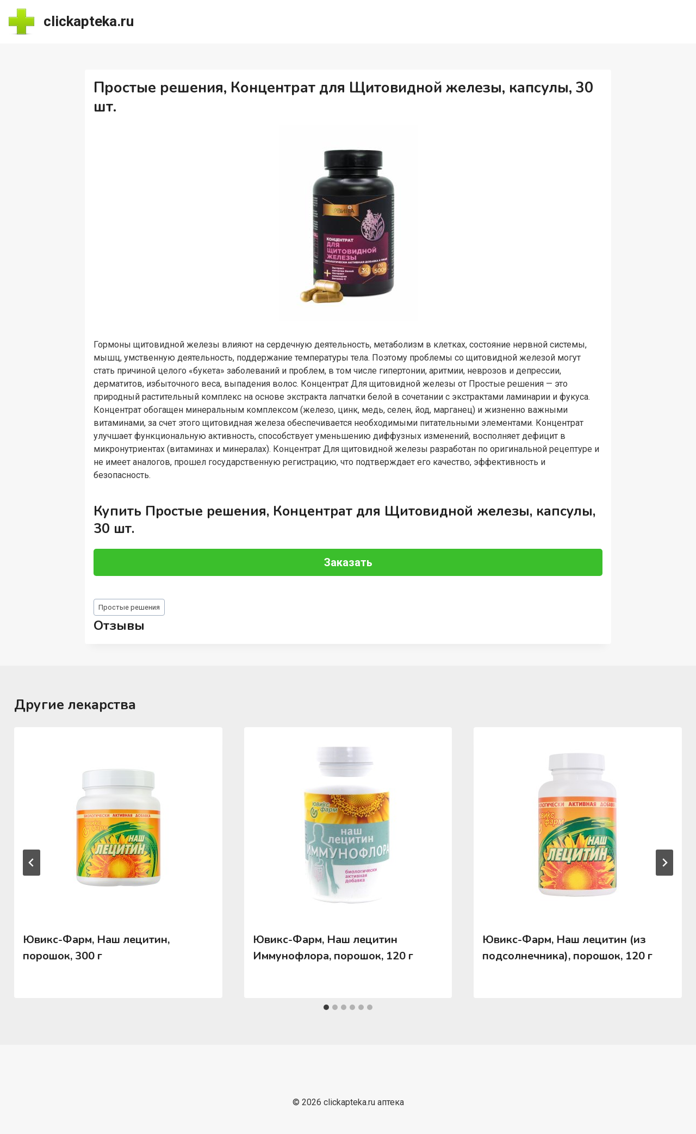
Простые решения (129, 607)
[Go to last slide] (31, 863)
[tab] (326, 1007)
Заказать (348, 562)
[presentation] (118, 825)
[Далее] (664, 863)
